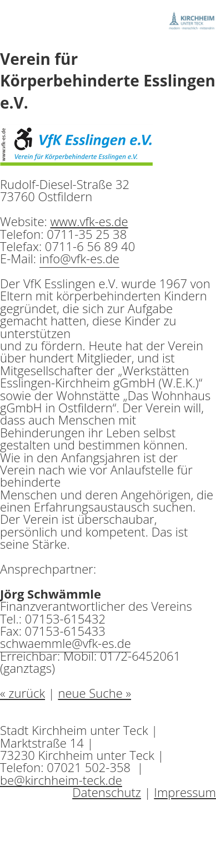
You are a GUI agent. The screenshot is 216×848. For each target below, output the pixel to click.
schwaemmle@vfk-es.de (65, 643)
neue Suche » (94, 692)
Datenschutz (106, 792)
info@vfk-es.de (79, 258)
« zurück (22, 692)
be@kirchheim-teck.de (61, 780)
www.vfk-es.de (89, 221)
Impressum (185, 792)
